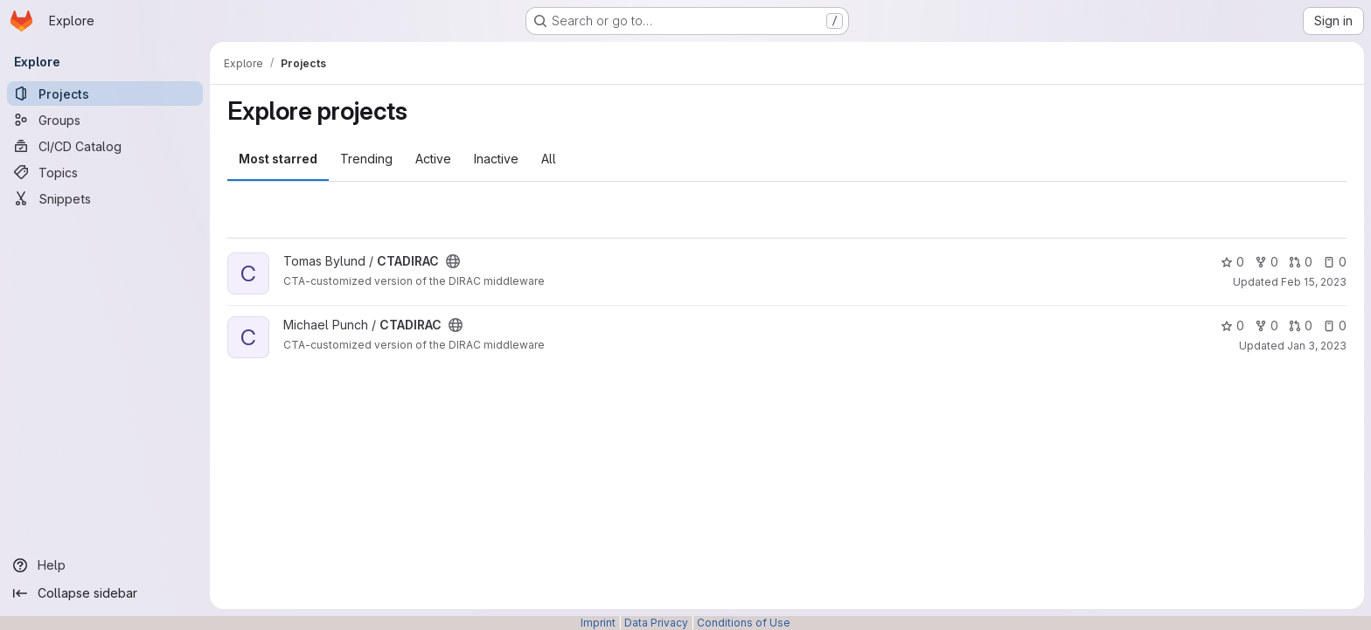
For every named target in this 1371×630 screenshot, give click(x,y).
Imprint (598, 622)
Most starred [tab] (278, 158)
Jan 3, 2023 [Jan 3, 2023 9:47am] (1317, 345)
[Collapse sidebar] (105, 593)
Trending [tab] (366, 158)
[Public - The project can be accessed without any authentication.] (453, 261)
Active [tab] (433, 158)
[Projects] (105, 93)
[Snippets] (105, 198)
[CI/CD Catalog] (105, 146)
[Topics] (105, 172)
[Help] (105, 565)
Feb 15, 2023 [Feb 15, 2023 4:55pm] (1314, 281)
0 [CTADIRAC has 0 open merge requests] (1300, 261)
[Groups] (105, 119)
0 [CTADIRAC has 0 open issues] (1335, 261)
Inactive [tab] (496, 158)
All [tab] (548, 158)
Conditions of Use (743, 622)
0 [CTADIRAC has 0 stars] (1232, 261)
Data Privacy (656, 622)
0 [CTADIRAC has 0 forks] (1266, 261)
